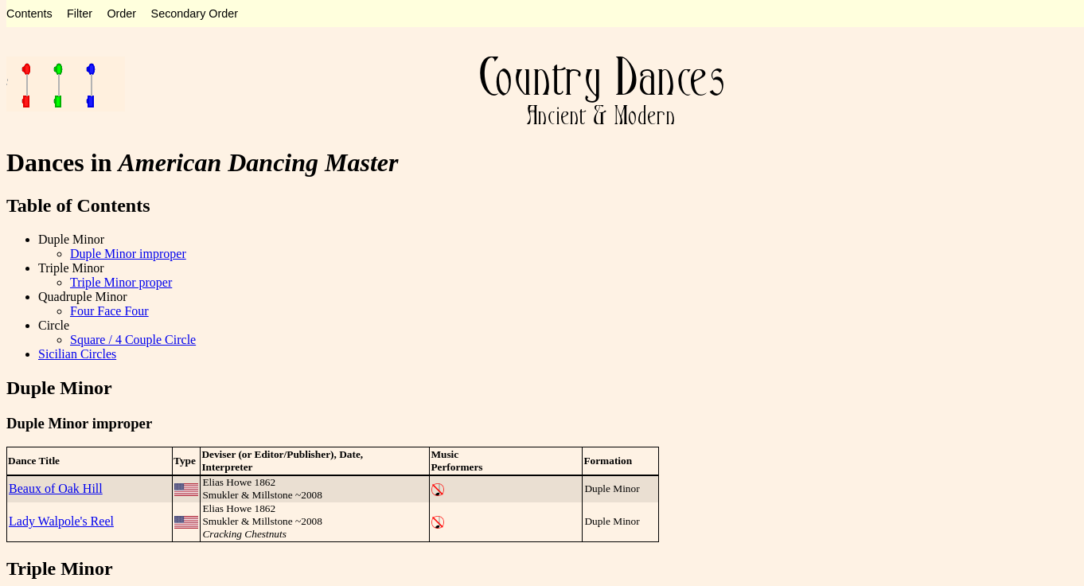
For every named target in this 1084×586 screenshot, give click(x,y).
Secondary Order (195, 13)
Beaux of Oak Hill (56, 488)
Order (121, 13)
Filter (79, 13)
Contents (29, 13)
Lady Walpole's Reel (61, 521)
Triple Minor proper (121, 282)
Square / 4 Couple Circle (133, 339)
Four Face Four (109, 311)
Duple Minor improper (128, 253)
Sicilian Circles (77, 354)
